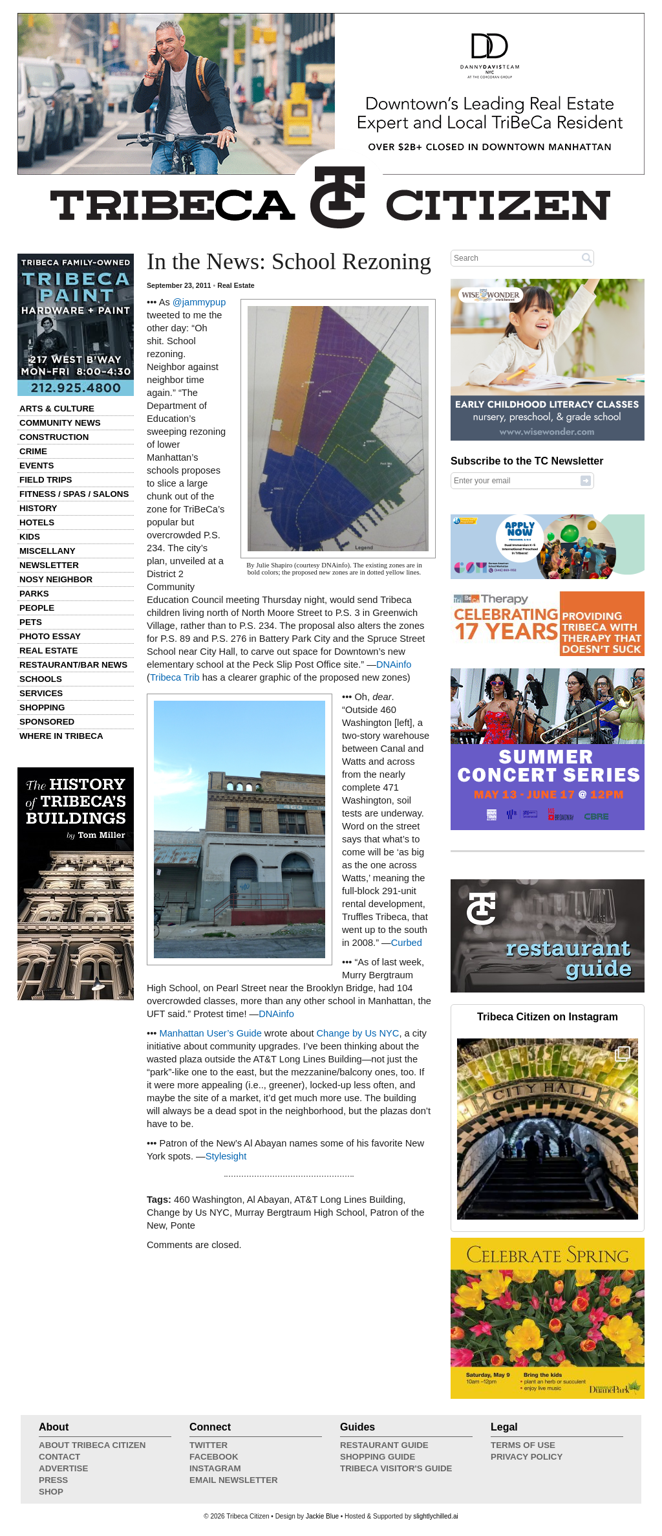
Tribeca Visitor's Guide (396, 1468)
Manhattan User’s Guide (210, 1033)
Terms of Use (523, 1445)
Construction (54, 437)
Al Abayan (268, 1199)
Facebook (214, 1457)
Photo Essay (50, 636)
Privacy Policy (526, 1457)
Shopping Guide (377, 1457)
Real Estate (48, 650)
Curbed (406, 943)
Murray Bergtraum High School (300, 1212)
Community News (60, 423)
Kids (29, 537)
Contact (59, 1457)
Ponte (183, 1225)
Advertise (63, 1468)
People (36, 608)
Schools (40, 679)
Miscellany (47, 551)
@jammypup (199, 302)
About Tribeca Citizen (92, 1445)
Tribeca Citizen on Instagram (547, 1016)
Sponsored (46, 722)
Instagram (215, 1468)
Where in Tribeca (61, 736)
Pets (30, 622)
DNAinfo (394, 664)
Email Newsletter (233, 1480)
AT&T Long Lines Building (348, 1199)
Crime (33, 451)
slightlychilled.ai (435, 1516)
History (38, 508)
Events (36, 465)
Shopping (42, 707)
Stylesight (226, 1156)
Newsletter (49, 565)
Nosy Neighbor (55, 579)
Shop (51, 1492)
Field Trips (45, 480)
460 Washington (208, 1199)
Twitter (208, 1445)
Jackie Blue (322, 1516)
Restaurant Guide (384, 1445)
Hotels (36, 522)
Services (41, 693)
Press (53, 1480)
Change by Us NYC (358, 1033)
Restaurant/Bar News (73, 665)
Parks (34, 593)
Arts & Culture (56, 408)
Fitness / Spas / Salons (74, 494)
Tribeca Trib (175, 677)
